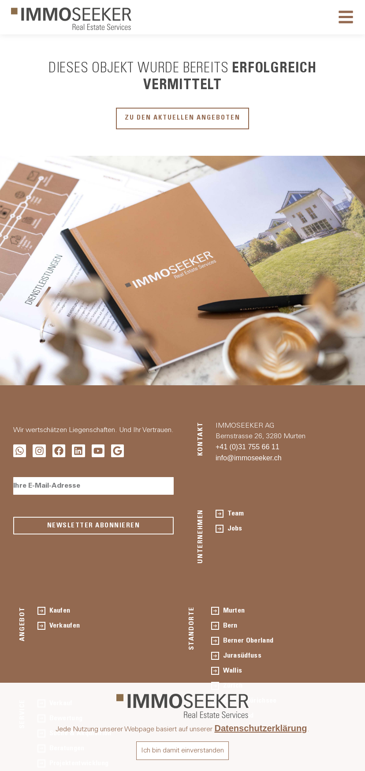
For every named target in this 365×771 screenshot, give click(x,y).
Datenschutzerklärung (260, 728)
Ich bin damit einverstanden (182, 750)
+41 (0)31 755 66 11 (247, 447)
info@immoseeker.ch (249, 458)
